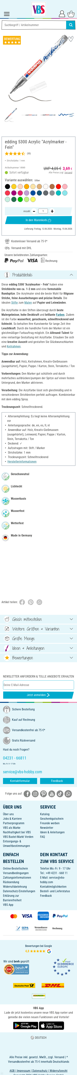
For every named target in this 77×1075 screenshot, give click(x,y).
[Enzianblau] (33, 193)
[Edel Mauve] (64, 186)
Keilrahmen (14, 346)
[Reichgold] (39, 186)
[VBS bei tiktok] (60, 793)
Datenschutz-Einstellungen (19, 891)
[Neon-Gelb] (33, 199)
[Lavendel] (26, 193)
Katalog (44, 814)
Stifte (14, 302)
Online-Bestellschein (15, 868)
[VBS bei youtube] (51, 793)
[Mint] (7, 199)
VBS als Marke (11, 828)
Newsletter (46, 828)
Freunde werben (50, 823)
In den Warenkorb (38, 220)
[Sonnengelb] (26, 186)
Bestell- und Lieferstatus (55, 891)
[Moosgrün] (13, 199)
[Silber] (52, 193)
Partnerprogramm (13, 823)
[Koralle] (7, 193)
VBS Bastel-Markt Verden (18, 837)
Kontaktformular (20, 781)
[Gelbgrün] (20, 199)
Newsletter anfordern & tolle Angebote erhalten (38, 676)
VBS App (8, 905)
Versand (68, 172)
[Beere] (13, 193)
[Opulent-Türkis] (58, 193)
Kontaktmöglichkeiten (53, 886)
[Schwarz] (7, 186)
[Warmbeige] (20, 186)
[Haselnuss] (52, 186)
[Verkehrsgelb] (13, 186)
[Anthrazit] (45, 193)
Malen (28, 302)
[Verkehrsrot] (58, 186)
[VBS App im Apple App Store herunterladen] (51, 1025)
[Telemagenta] (20, 193)
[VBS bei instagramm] (35, 793)
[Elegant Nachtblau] (39, 193)
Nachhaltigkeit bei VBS (17, 832)
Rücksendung (11, 882)
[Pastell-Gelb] (33, 186)
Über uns (8, 814)
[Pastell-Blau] (64, 193)
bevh (17, 961)
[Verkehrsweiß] (45, 186)
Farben (60, 314)
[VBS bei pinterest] (43, 793)
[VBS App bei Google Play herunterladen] (26, 1025)
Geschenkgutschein (52, 818)
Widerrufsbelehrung (15, 886)
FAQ (42, 837)
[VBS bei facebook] (27, 793)
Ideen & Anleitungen (52, 832)
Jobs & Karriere (12, 818)
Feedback (57, 781)
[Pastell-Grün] (26, 199)
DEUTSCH (38, 1038)
